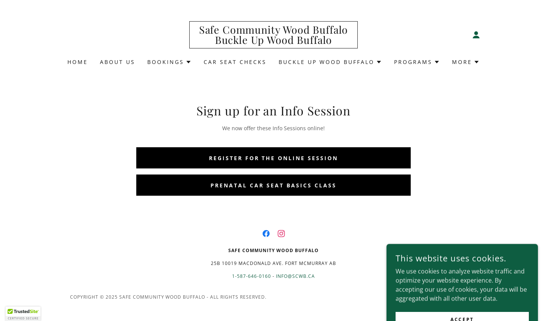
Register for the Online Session (273, 158)
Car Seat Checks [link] (235, 61)
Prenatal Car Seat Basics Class (273, 185)
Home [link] (77, 61)
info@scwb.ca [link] (295, 276)
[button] (476, 34)
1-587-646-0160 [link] (251, 276)
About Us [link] (117, 61)
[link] (273, 41)
